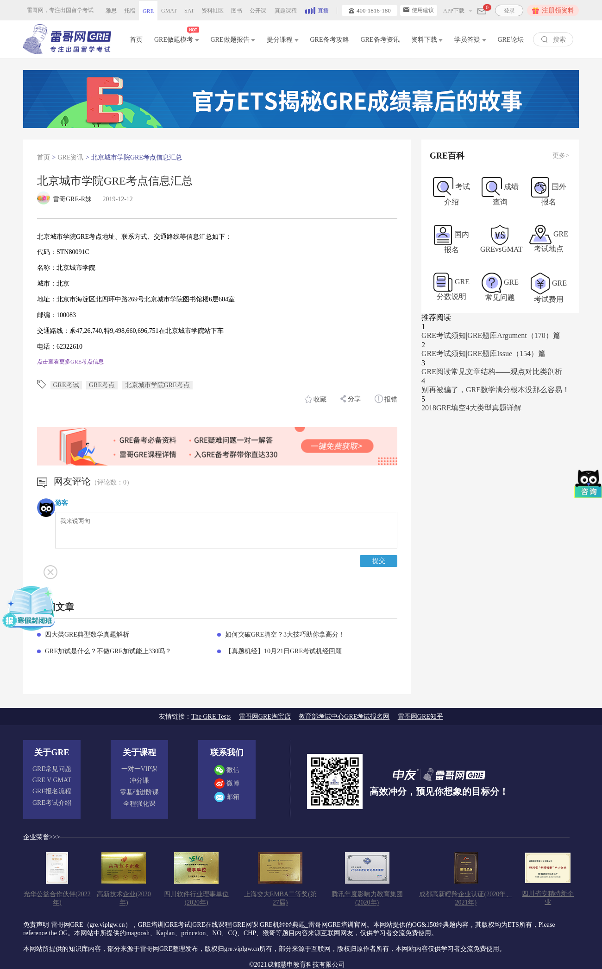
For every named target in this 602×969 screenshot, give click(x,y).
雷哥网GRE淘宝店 (265, 716)
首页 (136, 39)
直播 (317, 10)
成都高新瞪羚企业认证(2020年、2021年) (465, 898)
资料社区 (212, 10)
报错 (386, 399)
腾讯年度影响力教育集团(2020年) (367, 898)
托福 (129, 10)
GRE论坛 (511, 39)
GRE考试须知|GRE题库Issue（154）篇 (483, 353)
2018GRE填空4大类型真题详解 (471, 408)
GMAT (169, 10)
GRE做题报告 (233, 39)
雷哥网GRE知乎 (420, 716)
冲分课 (139, 780)
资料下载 (427, 39)
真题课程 (286, 10)
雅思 (111, 10)
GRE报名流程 (51, 791)
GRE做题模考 (176, 37)
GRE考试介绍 (51, 802)
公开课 (258, 10)
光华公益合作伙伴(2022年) (57, 898)
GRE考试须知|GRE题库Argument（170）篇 (490, 335)
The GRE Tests (211, 716)
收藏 (316, 399)
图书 (236, 10)
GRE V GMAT (51, 780)
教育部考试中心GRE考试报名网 (344, 716)
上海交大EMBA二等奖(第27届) (280, 898)
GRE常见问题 (51, 768)
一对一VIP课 (139, 768)
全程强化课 (139, 803)
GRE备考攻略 (329, 39)
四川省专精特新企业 (548, 897)
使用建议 (418, 10)
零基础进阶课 (139, 792)
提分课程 (283, 39)
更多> (560, 155)
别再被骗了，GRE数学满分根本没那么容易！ (495, 390)
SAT (189, 10)
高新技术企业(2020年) (124, 898)
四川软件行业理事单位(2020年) (196, 898)
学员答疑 (470, 39)
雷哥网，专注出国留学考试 (60, 10)
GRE (148, 11)
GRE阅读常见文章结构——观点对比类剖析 (491, 372)
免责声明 (36, 924)
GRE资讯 (70, 157)
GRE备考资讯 (380, 39)
